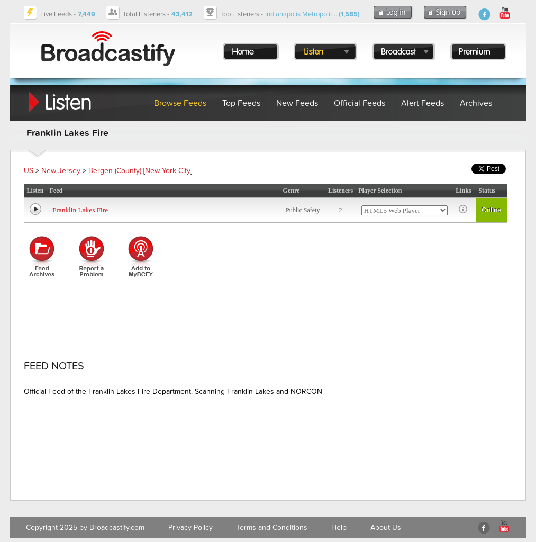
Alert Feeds (422, 103)
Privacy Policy (190, 527)
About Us (385, 527)
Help (339, 527)
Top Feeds (241, 103)
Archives (476, 103)
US (28, 170)
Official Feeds (359, 103)
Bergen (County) (114, 170)
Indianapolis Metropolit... (312, 14)
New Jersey (60, 170)
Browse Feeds (180, 103)
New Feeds (297, 103)
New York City (167, 170)
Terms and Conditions (272, 527)
